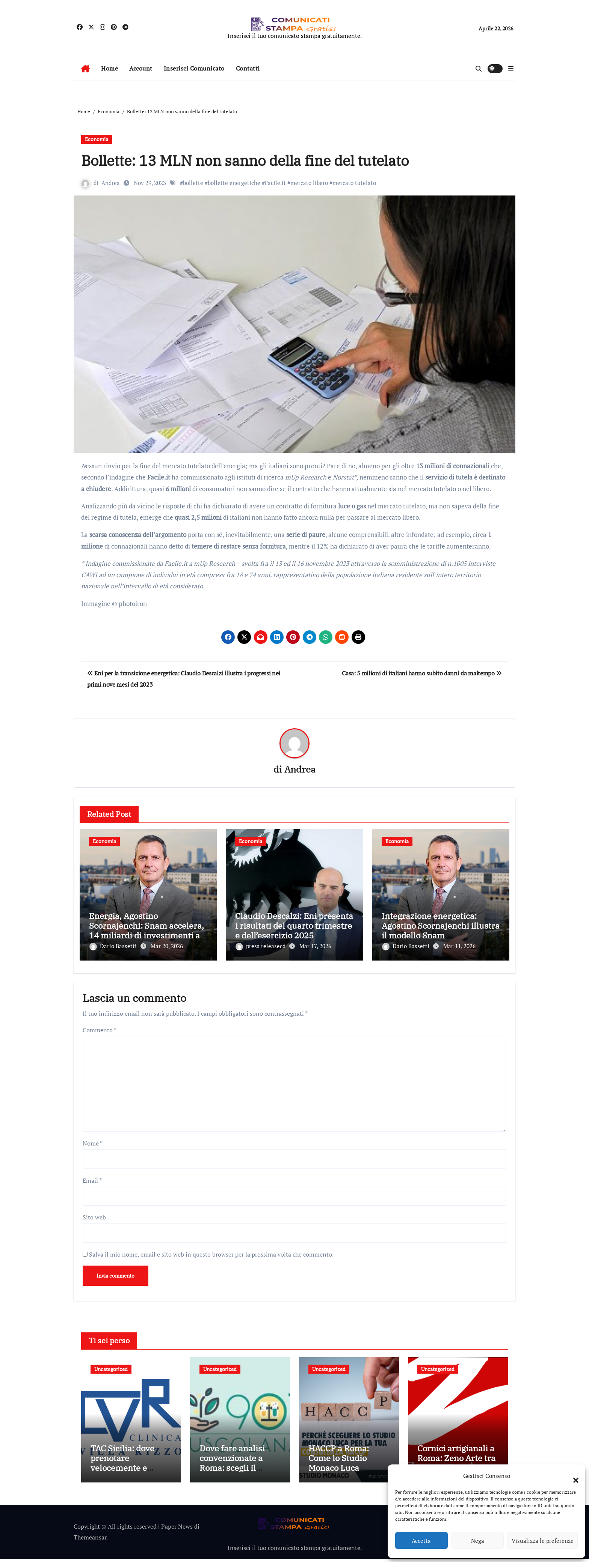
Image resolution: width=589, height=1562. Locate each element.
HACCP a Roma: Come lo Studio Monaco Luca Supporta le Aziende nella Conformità (347, 1471)
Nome (93, 1140)
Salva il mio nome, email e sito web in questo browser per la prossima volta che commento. (211, 1251)
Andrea (110, 182)
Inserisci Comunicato (194, 68)
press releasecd (261, 946)
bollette (193, 182)
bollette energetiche (234, 182)
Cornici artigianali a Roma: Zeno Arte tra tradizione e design (456, 1461)
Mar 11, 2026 (459, 946)
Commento (99, 1027)
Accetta (421, 1540)
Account (141, 68)
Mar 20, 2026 (167, 946)
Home (109, 68)
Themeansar (90, 1540)
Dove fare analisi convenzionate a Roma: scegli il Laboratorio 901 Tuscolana (232, 1471)
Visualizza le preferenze (543, 1540)
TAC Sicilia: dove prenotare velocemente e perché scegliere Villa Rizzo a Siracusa (123, 1476)
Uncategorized (111, 1366)
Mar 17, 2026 (315, 946)
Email (92, 1177)
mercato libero (309, 182)
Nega (477, 1540)
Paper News (177, 1530)
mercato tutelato (354, 182)
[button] (572, 1475)
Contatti (248, 68)
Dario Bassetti (113, 946)
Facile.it (275, 182)
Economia (96, 139)
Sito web (94, 1214)
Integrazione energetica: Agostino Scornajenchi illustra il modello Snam (441, 926)
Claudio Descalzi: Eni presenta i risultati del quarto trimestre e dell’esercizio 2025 (294, 926)
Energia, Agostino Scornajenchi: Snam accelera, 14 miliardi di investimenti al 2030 (146, 931)
